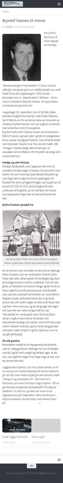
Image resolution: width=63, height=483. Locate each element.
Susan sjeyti (38, 437)
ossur (9, 26)
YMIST (5, 11)
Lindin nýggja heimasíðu (15, 437)
